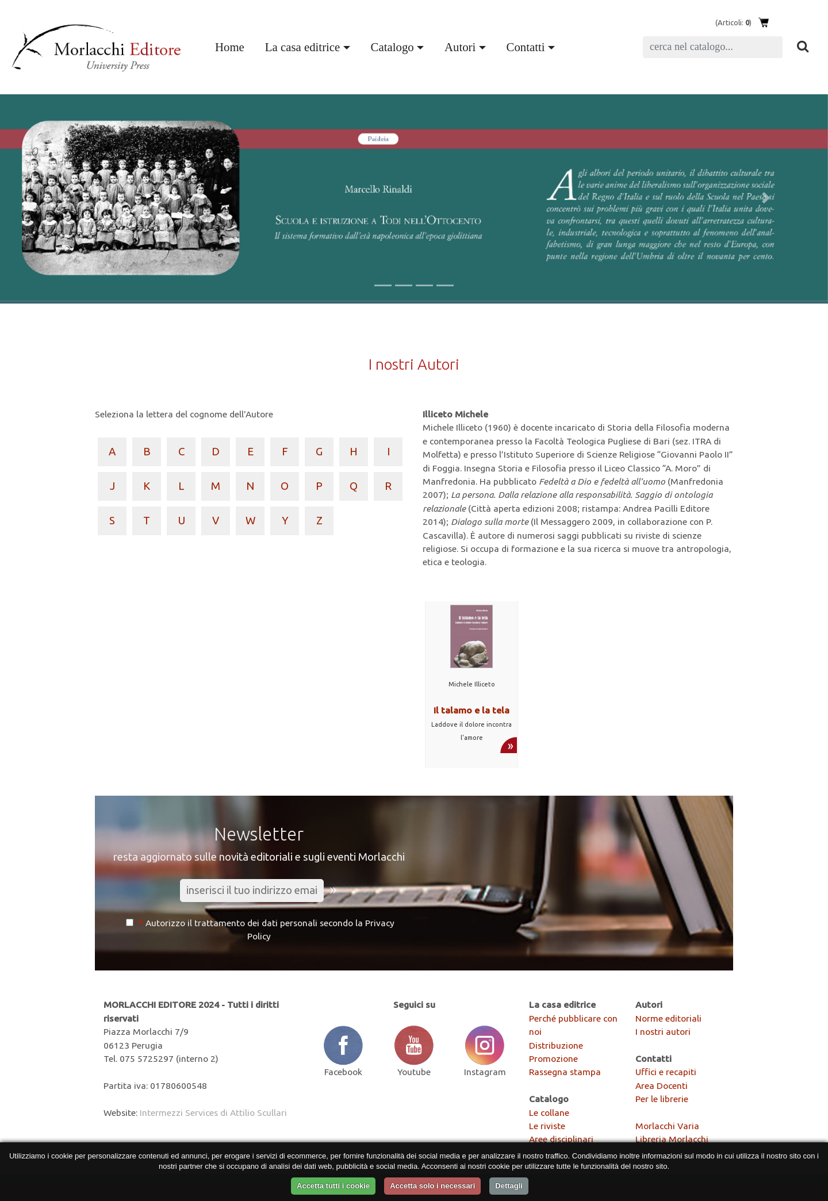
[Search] (713, 47)
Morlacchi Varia (667, 1126)
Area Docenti (661, 1085)
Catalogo (392, 46)
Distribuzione (556, 1045)
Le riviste (547, 1126)
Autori (460, 46)
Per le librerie (661, 1098)
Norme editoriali (668, 1018)
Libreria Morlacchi (671, 1139)
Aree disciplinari (561, 1139)
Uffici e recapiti (665, 1071)
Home (232, 45)
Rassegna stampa (565, 1071)
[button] (62, 197)
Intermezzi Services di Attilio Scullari (213, 1112)
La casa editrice (302, 46)
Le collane (549, 1112)
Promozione (553, 1058)
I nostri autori (663, 1031)
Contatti (526, 46)
